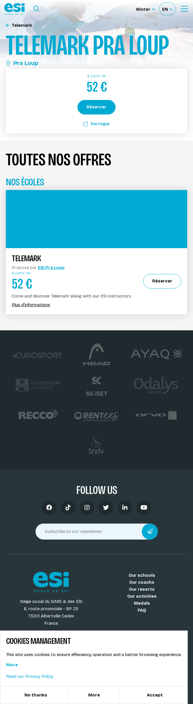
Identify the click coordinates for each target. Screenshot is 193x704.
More (12, 664)
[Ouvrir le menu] (184, 8)
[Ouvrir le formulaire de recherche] (36, 8)
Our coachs (141, 582)
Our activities (142, 596)
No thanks (35, 695)
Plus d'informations (31, 305)
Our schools (142, 575)
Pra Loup (22, 63)
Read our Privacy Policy (29, 676)
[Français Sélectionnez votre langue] (167, 8)
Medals (142, 603)
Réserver (96, 107)
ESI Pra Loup (51, 267)
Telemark (19, 25)
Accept (155, 695)
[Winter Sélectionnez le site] (145, 8)
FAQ (142, 610)
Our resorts (142, 589)
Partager (96, 123)
